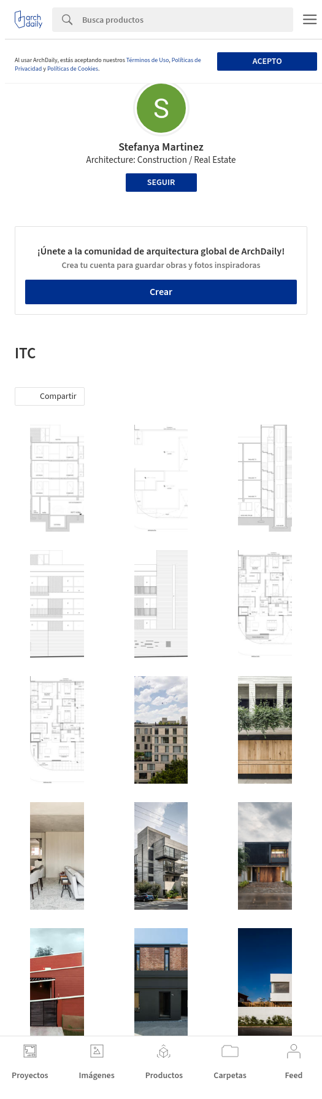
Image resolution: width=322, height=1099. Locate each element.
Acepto (267, 61)
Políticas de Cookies (72, 69)
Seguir (161, 182)
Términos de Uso (147, 60)
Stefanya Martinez (161, 147)
